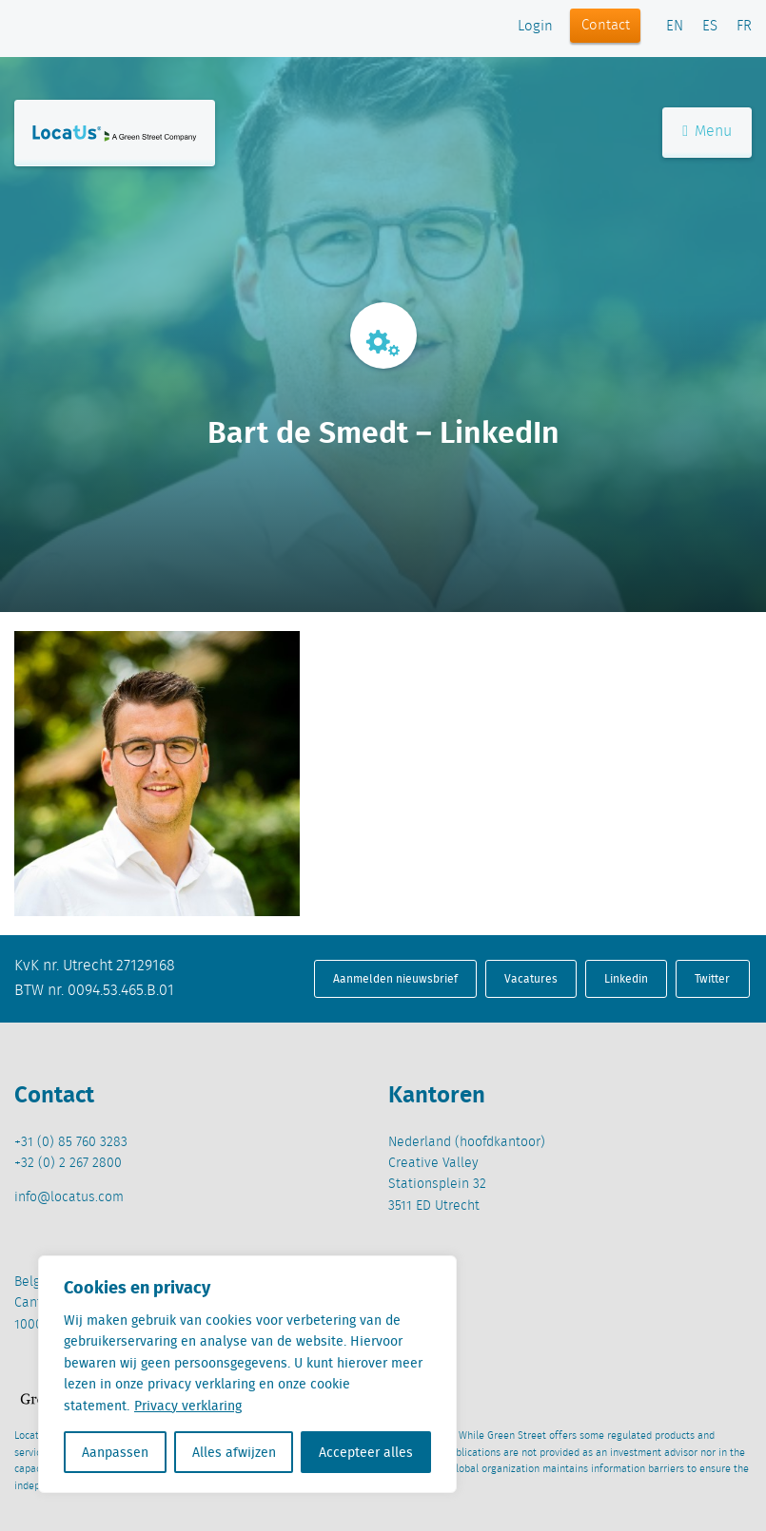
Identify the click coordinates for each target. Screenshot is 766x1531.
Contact (605, 25)
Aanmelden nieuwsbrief (395, 978)
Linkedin (626, 978)
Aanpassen (115, 1452)
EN (674, 26)
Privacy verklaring (188, 1405)
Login (535, 26)
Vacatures (531, 978)
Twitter (712, 978)
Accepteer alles (366, 1452)
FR (744, 26)
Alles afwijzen (234, 1452)
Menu (707, 132)
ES (709, 26)
